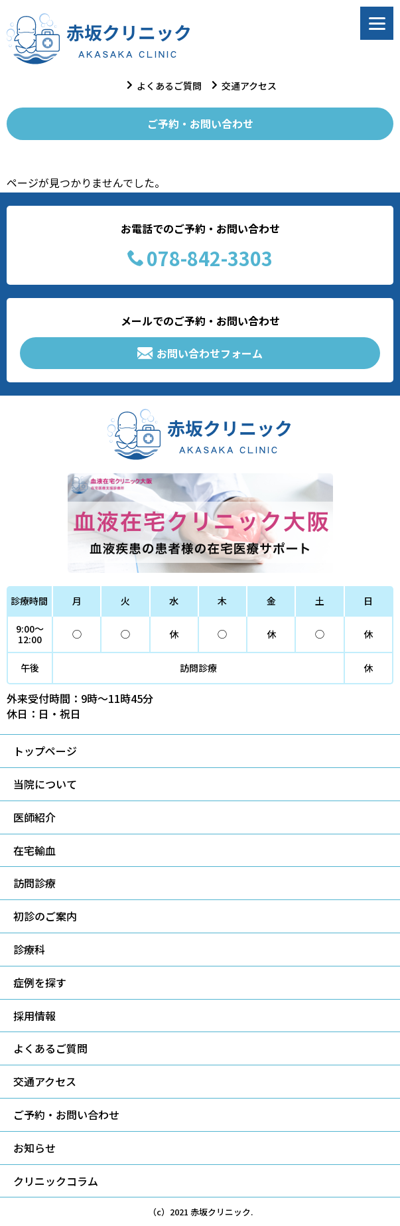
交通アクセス (249, 85)
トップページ (45, 751)
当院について (45, 784)
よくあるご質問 (169, 85)
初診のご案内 (45, 916)
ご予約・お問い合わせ (200, 123)
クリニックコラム (55, 1181)
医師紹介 (34, 817)
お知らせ (34, 1148)
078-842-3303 (200, 258)
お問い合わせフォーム (200, 353)
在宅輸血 (34, 850)
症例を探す (39, 982)
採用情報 (34, 1016)
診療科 (29, 949)
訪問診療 (34, 883)
